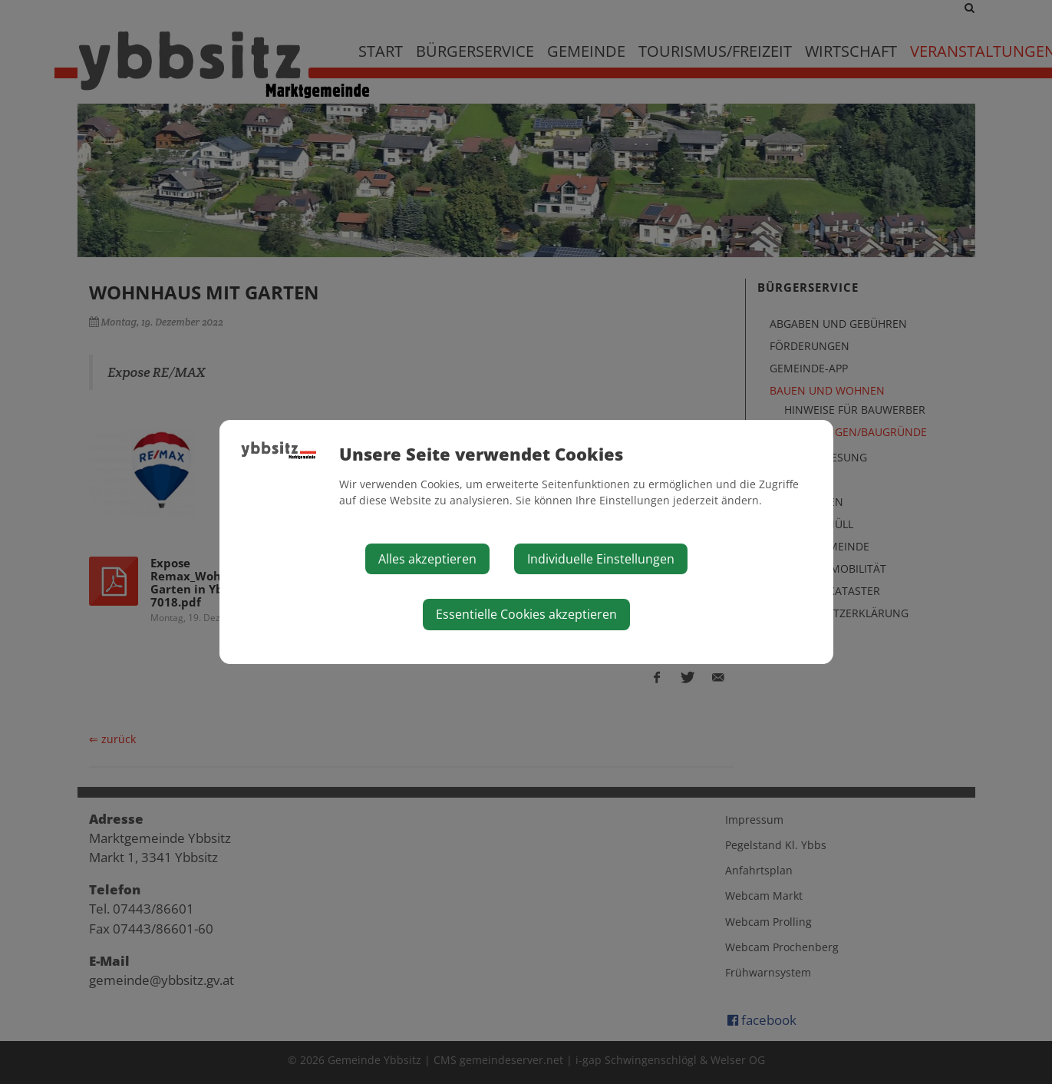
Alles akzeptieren (427, 558)
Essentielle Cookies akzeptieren (526, 614)
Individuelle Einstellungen (600, 558)
